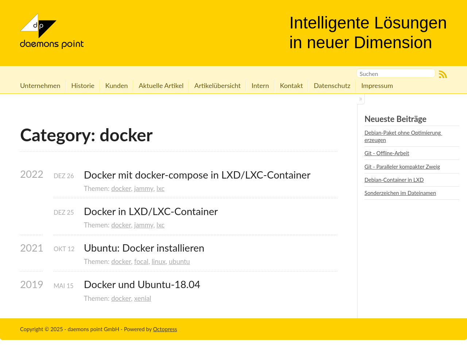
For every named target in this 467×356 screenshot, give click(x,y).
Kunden (116, 85)
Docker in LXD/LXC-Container (151, 211)
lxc (161, 188)
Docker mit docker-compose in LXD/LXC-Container (197, 175)
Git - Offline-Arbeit (386, 153)
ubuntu (179, 261)
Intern (260, 85)
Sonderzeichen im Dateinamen (400, 193)
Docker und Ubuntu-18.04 (142, 284)
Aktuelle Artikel (161, 85)
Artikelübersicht (217, 85)
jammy (143, 188)
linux (159, 261)
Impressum (377, 85)
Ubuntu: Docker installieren (144, 248)
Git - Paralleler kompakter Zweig (402, 166)
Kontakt (291, 85)
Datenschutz (332, 85)
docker (121, 188)
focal (141, 261)
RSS (443, 74)
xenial (142, 298)
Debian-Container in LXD (394, 179)
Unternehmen (40, 85)
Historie (82, 85)
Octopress (165, 329)
